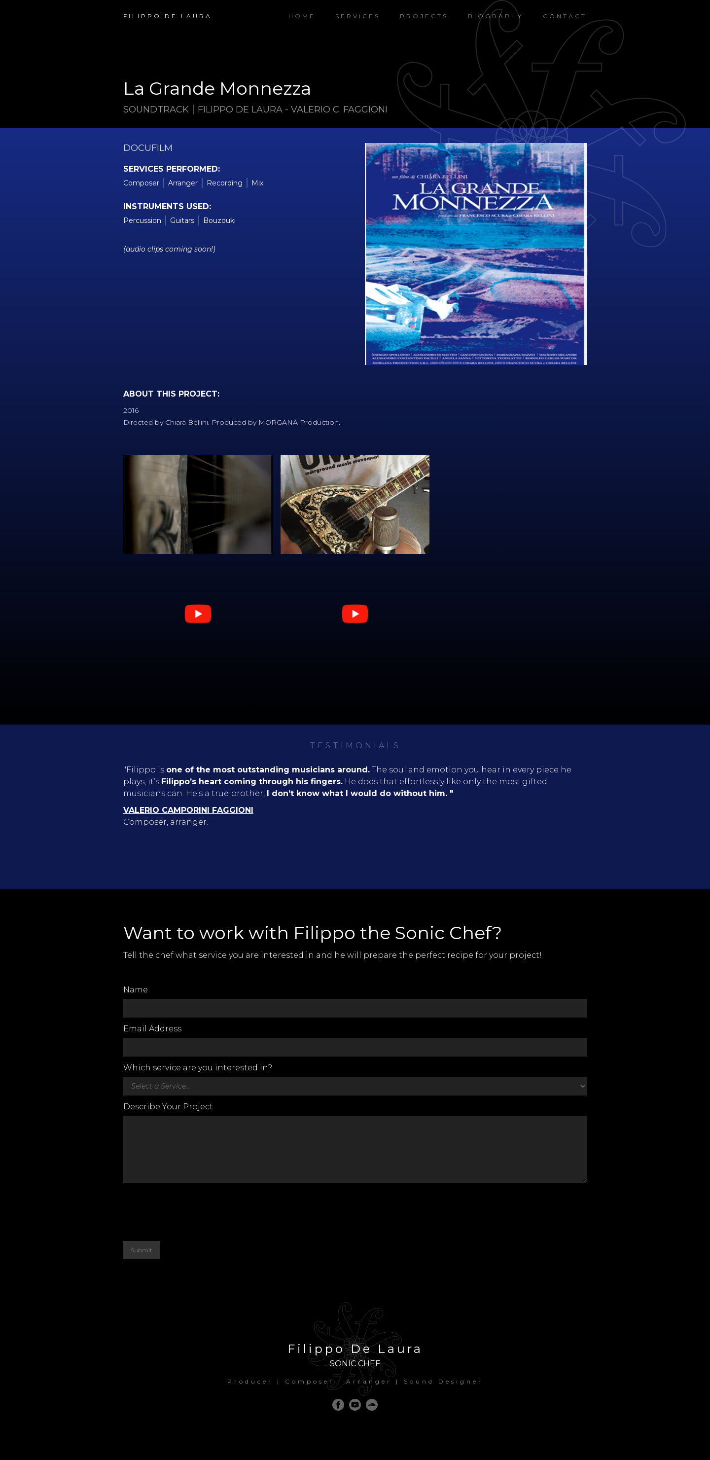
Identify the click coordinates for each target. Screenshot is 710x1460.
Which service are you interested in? (197, 1067)
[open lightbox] (198, 614)
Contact (565, 16)
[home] (167, 11)
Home (302, 16)
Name (135, 989)
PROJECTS (424, 16)
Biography (495, 16)
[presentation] (198, 1212)
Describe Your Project (168, 1106)
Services (357, 16)
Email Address (152, 1028)
